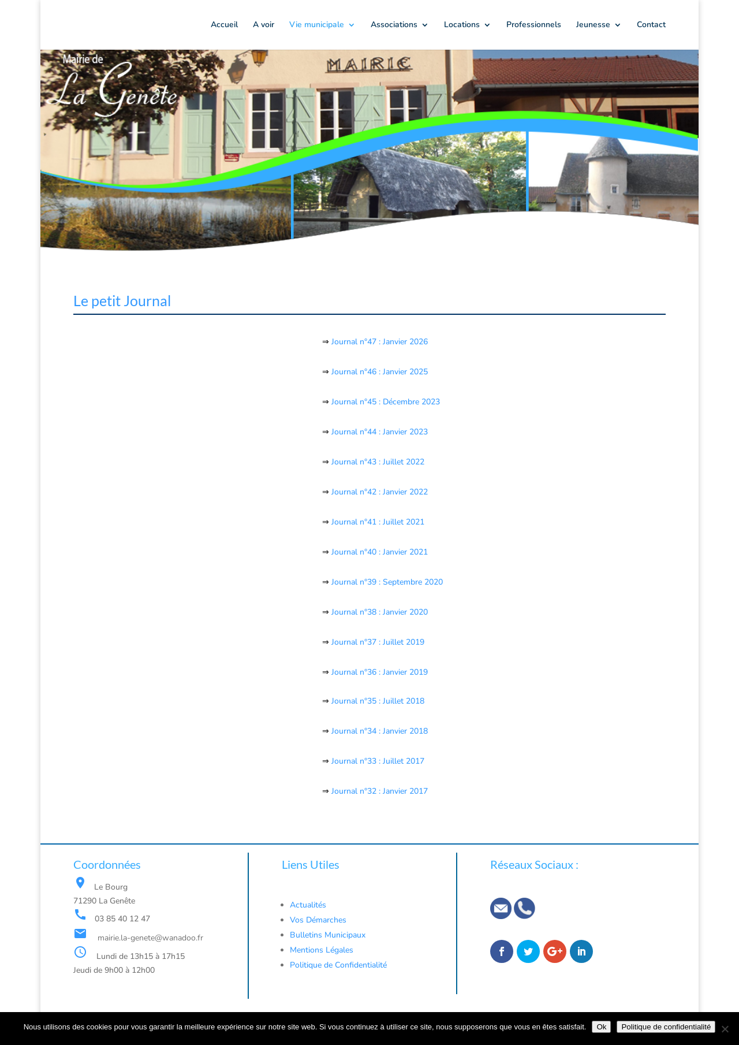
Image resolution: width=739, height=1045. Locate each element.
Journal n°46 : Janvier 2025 (378, 371)
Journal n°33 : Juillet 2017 (376, 761)
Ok (601, 1026)
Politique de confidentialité (666, 1026)
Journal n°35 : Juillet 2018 (377, 701)
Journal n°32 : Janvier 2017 (379, 791)
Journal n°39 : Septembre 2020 (386, 582)
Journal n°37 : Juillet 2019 (377, 642)
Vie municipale (316, 25)
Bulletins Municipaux (327, 934)
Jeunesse (593, 25)
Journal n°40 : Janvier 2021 (378, 551)
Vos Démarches (318, 919)
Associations (394, 25)
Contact (651, 25)
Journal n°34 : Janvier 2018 (379, 731)
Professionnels (533, 25)
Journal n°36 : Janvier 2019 (379, 672)
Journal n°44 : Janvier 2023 (379, 431)
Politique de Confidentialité (339, 965)
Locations (462, 25)
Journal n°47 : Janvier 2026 (378, 341)
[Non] (724, 1029)
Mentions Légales (321, 949)
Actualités (308, 904)
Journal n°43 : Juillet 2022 (377, 461)
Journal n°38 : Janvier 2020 (378, 612)
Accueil (224, 25)
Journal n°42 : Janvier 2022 (378, 491)
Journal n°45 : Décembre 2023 (384, 401)
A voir (263, 25)
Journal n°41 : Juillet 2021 (377, 521)
